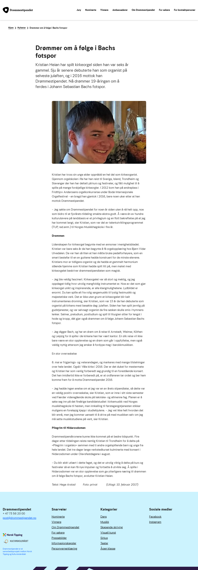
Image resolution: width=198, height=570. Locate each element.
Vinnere (104, 10)
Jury (79, 10)
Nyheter (21, 28)
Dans (103, 517)
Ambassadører (120, 10)
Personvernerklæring (64, 548)
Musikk (104, 522)
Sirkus (104, 538)
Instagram (155, 522)
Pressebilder (59, 538)
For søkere (164, 10)
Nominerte (90, 10)
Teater (104, 543)
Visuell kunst (108, 533)
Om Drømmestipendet (143, 10)
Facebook (155, 517)
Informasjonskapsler (64, 543)
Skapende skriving (111, 527)
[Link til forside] (18, 10)
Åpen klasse (107, 548)
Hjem (11, 28)
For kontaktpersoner (184, 10)
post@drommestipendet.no (19, 518)
